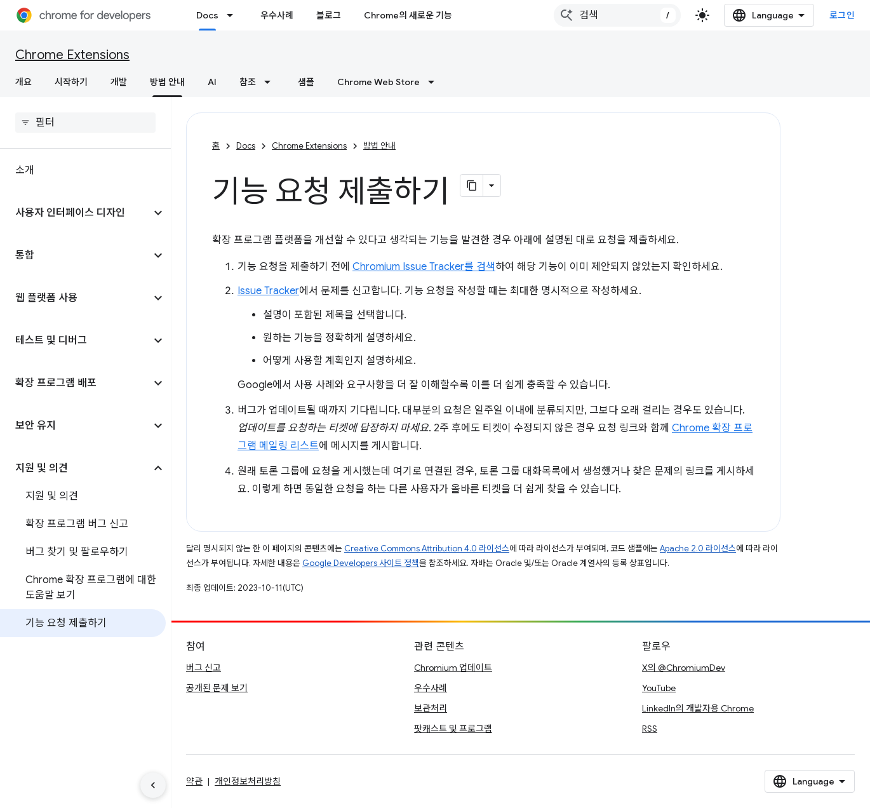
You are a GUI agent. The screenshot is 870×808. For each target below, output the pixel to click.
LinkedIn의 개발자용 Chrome (698, 708)
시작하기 (71, 82)
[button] (75, 213)
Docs (245, 145)
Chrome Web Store (378, 82)
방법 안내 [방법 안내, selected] (167, 82)
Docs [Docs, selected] (207, 15)
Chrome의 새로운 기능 (408, 15)
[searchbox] (85, 122)
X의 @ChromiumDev (683, 667)
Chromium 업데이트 (453, 667)
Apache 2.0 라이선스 (698, 548)
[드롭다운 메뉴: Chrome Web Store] (435, 82)
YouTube (659, 688)
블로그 (328, 15)
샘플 (306, 82)
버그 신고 (203, 667)
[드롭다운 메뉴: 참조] (271, 82)
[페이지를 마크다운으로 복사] (471, 185)
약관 (194, 781)
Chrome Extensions (72, 55)
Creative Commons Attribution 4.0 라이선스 (426, 548)
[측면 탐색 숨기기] (153, 785)
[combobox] (617, 15)
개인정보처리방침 (248, 781)
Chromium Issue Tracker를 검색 (423, 266)
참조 (247, 82)
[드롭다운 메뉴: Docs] (233, 15)
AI (212, 82)
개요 (23, 82)
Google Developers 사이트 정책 (360, 563)
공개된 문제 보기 (217, 688)
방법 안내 (379, 145)
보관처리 (430, 708)
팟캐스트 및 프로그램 (453, 728)
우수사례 (276, 15)
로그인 (842, 15)
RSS (649, 728)
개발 (118, 82)
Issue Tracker (268, 291)
